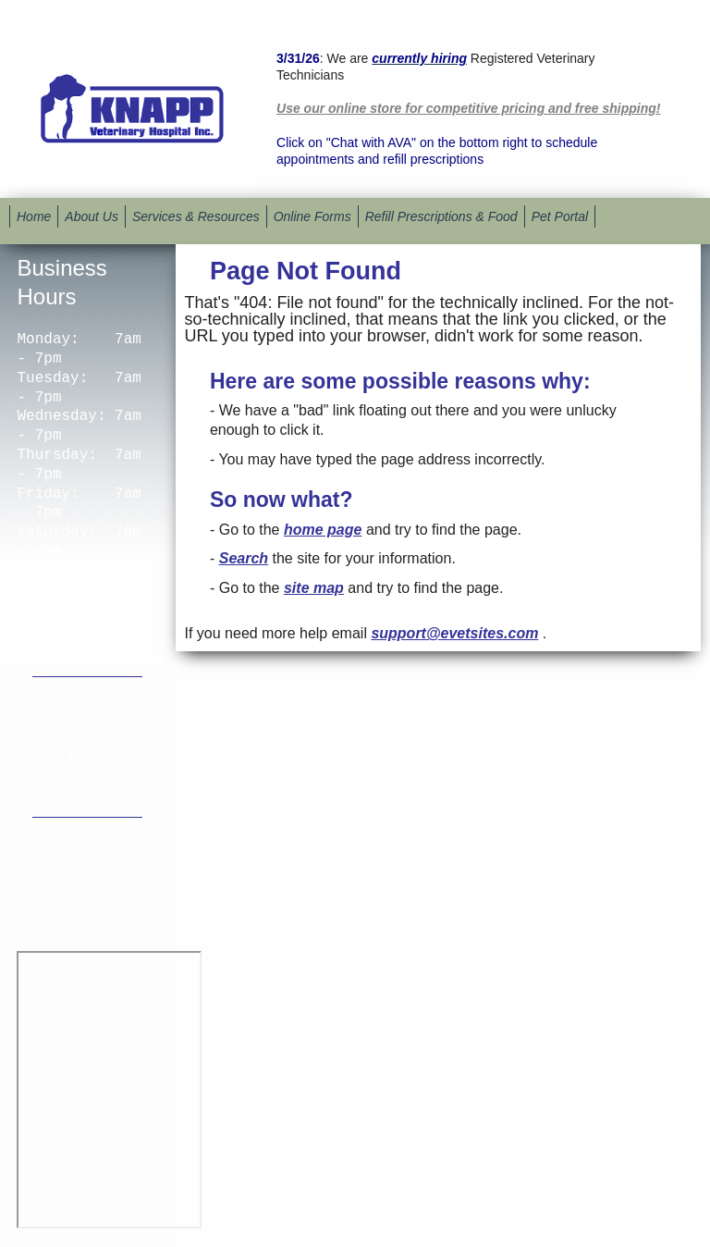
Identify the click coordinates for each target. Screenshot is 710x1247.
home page (322, 529)
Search (243, 558)
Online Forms (312, 216)
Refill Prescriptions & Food (441, 216)
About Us (91, 216)
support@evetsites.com (454, 633)
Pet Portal (560, 216)
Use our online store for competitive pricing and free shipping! (468, 108)
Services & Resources (196, 216)
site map (314, 588)
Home (34, 216)
